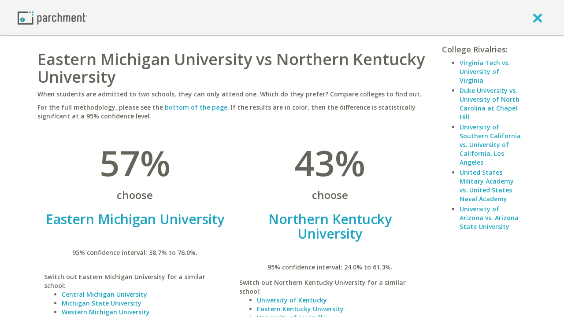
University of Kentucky (292, 300)
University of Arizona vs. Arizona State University (489, 218)
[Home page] (52, 17)
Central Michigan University (104, 294)
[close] (537, 17)
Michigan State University (101, 303)
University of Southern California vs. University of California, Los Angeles (490, 144)
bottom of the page (196, 107)
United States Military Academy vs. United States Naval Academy (487, 185)
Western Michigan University (106, 312)
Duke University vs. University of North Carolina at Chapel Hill (489, 103)
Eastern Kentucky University (300, 309)
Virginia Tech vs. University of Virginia (485, 72)
